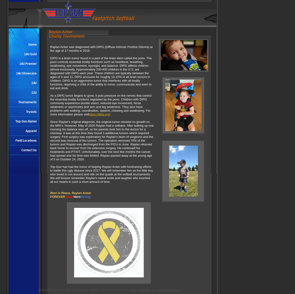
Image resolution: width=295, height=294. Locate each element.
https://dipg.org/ (99, 114)
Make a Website (140, 290)
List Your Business (168, 290)
